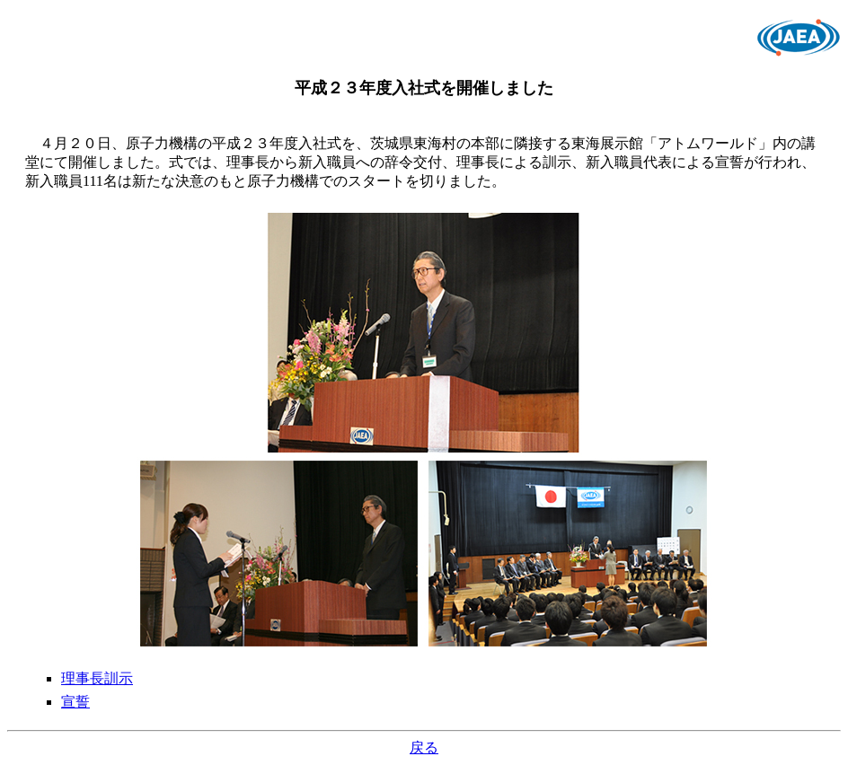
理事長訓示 (97, 678)
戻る (424, 747)
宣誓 (75, 701)
